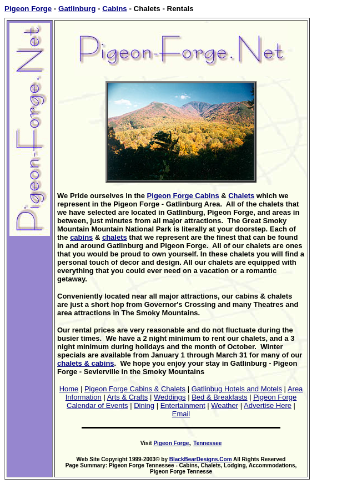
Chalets (241, 195)
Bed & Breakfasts (219, 397)
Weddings (170, 397)
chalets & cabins (85, 363)
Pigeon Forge (28, 8)
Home (69, 389)
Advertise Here (267, 405)
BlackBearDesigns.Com (200, 459)
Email (181, 414)
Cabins (114, 8)
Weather (224, 405)
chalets (114, 237)
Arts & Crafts (127, 397)
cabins (81, 237)
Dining (144, 405)
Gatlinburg (76, 8)
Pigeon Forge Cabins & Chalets (134, 389)
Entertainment (182, 405)
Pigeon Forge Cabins (183, 195)
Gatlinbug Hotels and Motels (237, 389)
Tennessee (207, 443)
